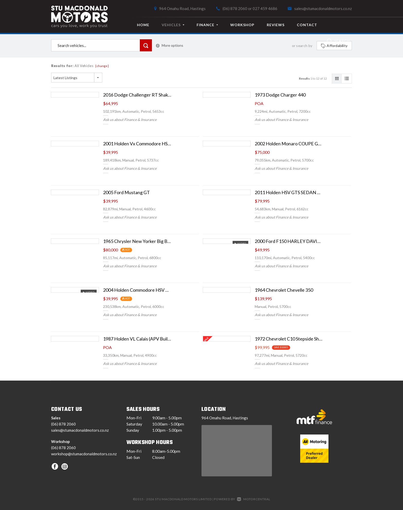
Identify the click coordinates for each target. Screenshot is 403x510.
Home (143, 25)
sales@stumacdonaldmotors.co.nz (323, 8)
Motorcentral (253, 499)
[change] (102, 66)
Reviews (276, 25)
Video (240, 243)
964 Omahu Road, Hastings (182, 8)
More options (169, 45)
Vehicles (173, 25)
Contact (307, 25)
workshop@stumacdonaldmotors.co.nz (84, 453)
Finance (207, 25)
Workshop (242, 25)
